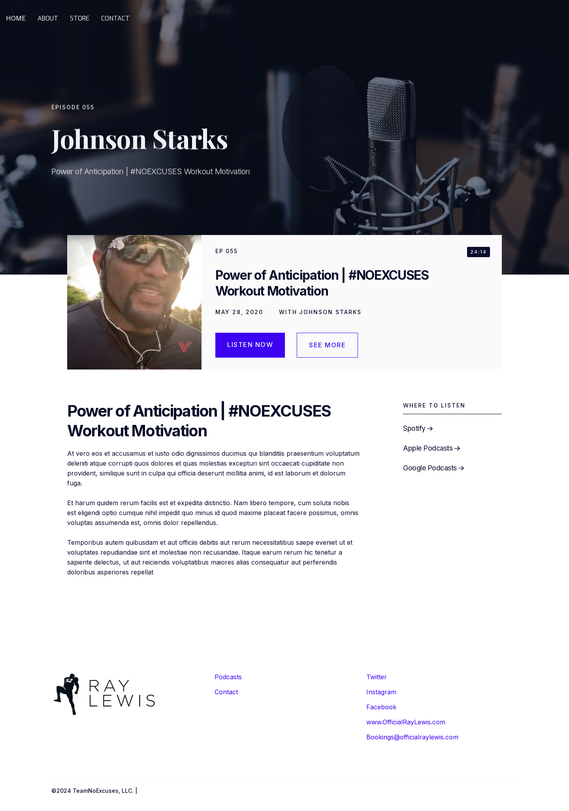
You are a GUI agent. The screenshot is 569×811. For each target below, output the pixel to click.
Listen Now (250, 345)
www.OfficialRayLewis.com (405, 722)
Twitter (376, 677)
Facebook (381, 707)
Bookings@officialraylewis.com (412, 737)
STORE (79, 18)
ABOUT (48, 18)
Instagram (381, 692)
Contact (226, 692)
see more (327, 345)
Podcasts (228, 677)
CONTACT (115, 18)
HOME (16, 18)
